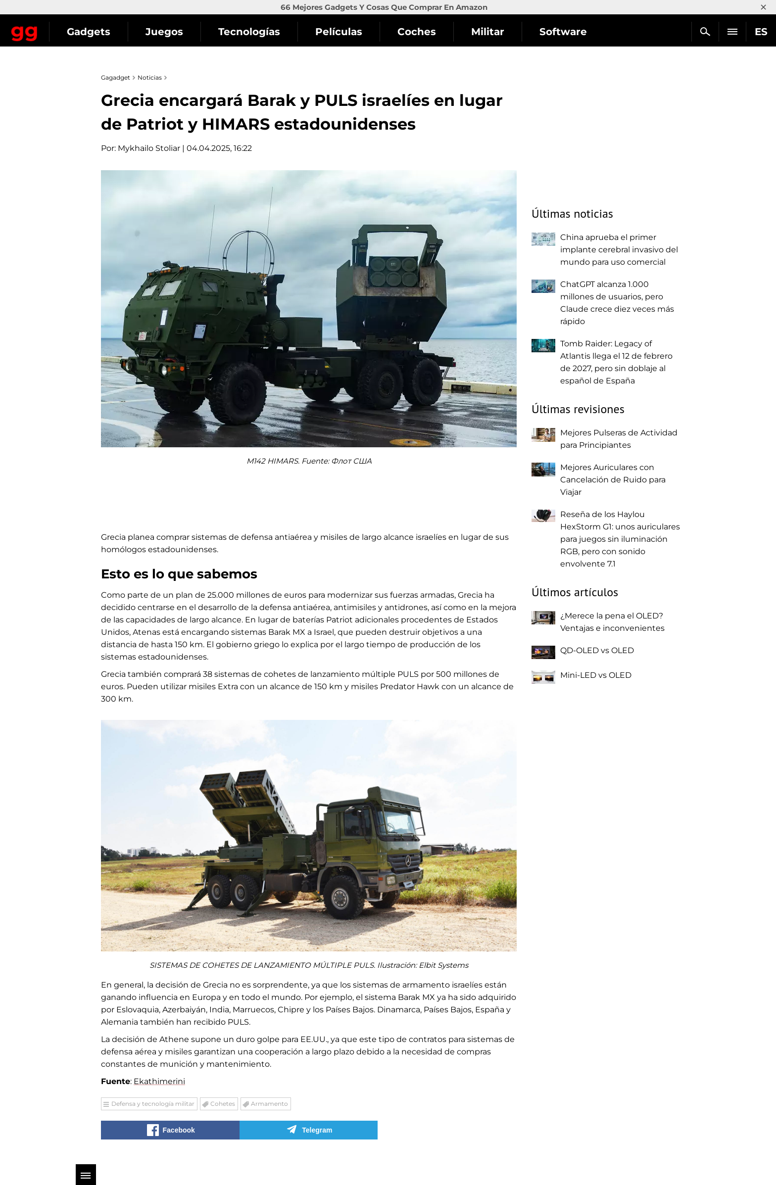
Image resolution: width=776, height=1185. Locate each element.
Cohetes (222, 1103)
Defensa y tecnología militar (152, 1103)
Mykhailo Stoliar (149, 148)
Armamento (269, 1103)
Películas (422, 32)
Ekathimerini (159, 1081)
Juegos (248, 32)
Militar (571, 32)
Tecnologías (333, 32)
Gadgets (172, 32)
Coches (501, 32)
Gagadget (66, 27)
